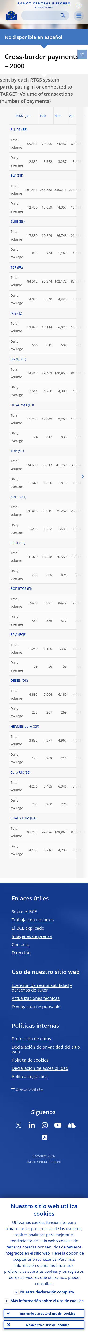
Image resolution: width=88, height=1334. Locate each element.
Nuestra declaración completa (47, 1292)
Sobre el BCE (24, 911)
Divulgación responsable (36, 1006)
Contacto (20, 944)
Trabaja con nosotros (33, 920)
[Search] (41, 15)
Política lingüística (30, 1076)
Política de (30, 1060)
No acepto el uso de (47, 1324)
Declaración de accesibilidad (40, 1068)
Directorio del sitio (29, 1089)
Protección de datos (31, 1039)
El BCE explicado (28, 928)
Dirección (21, 953)
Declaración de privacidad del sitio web (46, 1049)
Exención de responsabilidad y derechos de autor (42, 987)
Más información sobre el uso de (47, 1300)
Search (63, 15)
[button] (78, 5)
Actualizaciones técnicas (36, 998)
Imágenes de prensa (32, 936)
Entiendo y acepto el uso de (47, 1313)
